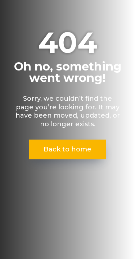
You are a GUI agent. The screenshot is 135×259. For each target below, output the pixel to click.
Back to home (67, 149)
